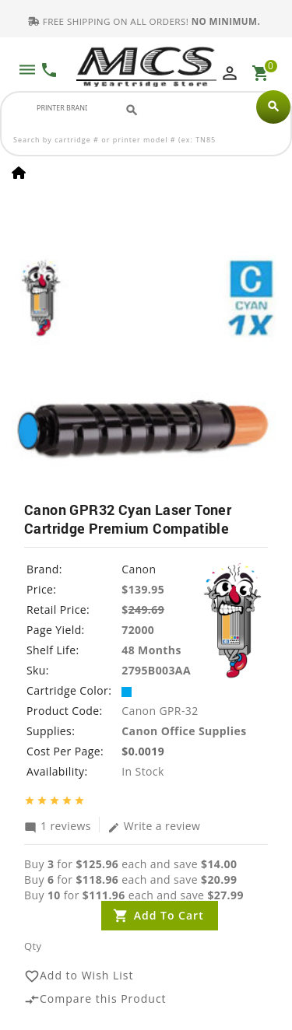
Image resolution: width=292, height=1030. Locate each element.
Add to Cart (169, 916)
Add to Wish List (79, 976)
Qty (32, 947)
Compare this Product (95, 999)
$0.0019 (142, 751)
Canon (138, 569)
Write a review (154, 826)
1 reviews (57, 826)
